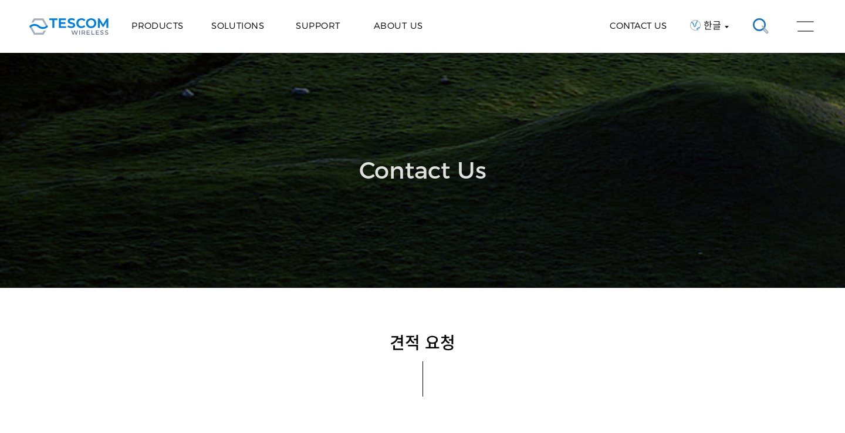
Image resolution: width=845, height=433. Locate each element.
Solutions (237, 25)
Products (157, 25)
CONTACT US (638, 25)
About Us (398, 25)
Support (318, 25)
